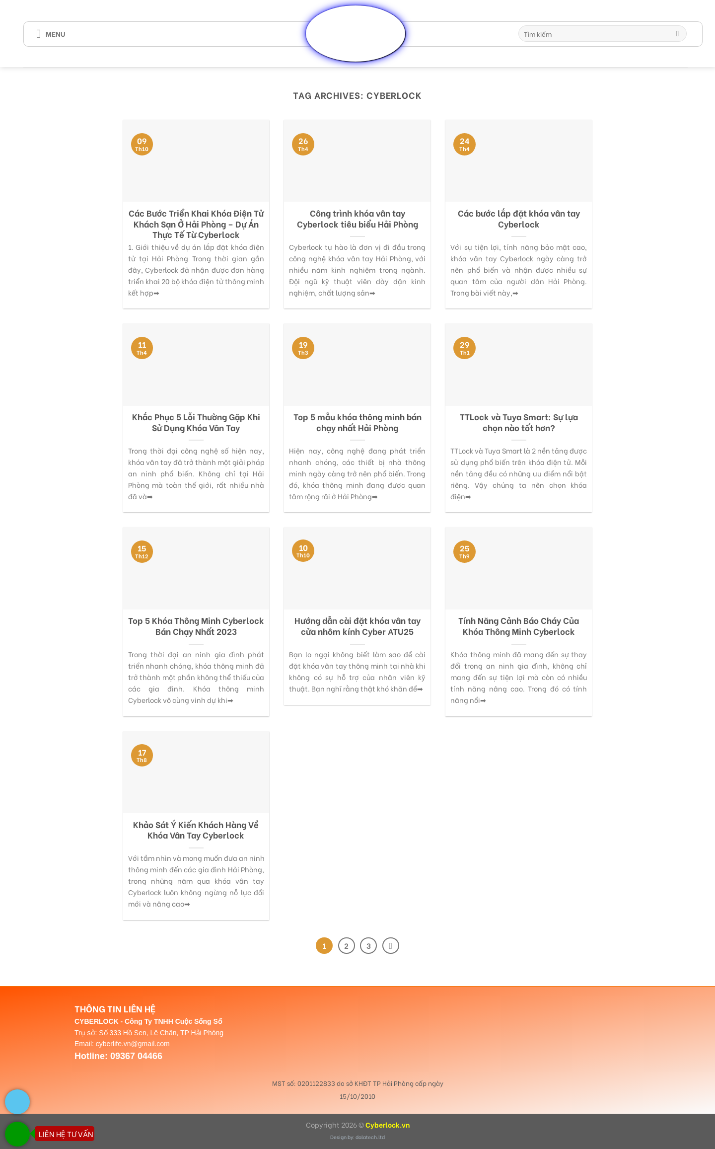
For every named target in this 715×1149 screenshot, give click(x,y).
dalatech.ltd (370, 1137)
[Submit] (677, 33)
